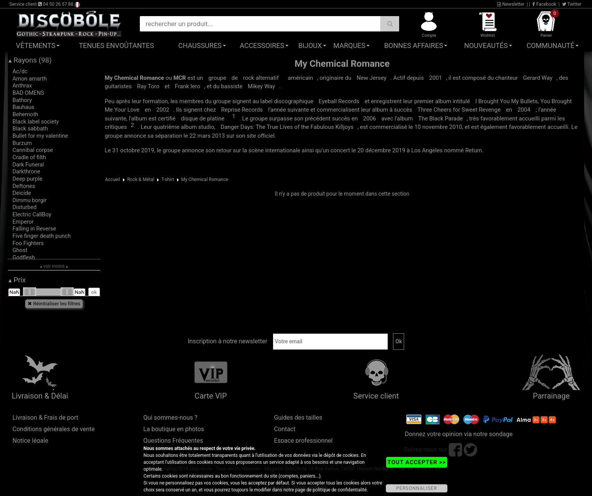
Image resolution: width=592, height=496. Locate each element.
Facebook (544, 4)
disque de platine (202, 118)
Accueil (112, 179)
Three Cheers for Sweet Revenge (459, 109)
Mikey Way (261, 86)
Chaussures (200, 45)
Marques (349, 45)
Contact (284, 429)
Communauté (550, 45)
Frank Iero (187, 86)
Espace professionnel (303, 440)
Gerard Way (537, 77)
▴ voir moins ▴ (54, 266)
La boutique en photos (173, 429)
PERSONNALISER (416, 488)
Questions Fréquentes (173, 440)
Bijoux (310, 45)
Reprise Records (242, 109)
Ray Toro (148, 86)
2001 (435, 77)
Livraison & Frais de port (45, 417)
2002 (162, 109)
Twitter (572, 4)
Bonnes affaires (413, 45)
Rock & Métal (140, 179)
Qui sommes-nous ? (170, 417)
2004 (524, 109)
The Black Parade (440, 118)
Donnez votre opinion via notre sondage (459, 434)
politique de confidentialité (340, 490)
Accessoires (262, 45)
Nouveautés (486, 45)
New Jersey (371, 77)
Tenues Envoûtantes (116, 45)
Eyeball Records (339, 101)
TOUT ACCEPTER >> (416, 462)
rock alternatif (261, 77)
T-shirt (167, 179)
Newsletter (510, 4)
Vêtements (36, 45)
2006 (369, 118)
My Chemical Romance (204, 179)
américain (300, 77)
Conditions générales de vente (54, 429)
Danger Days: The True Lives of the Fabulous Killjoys (287, 127)
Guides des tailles (298, 417)
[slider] (29, 292)
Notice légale (30, 440)
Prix (17, 280)
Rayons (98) (30, 60)
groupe (217, 77)
